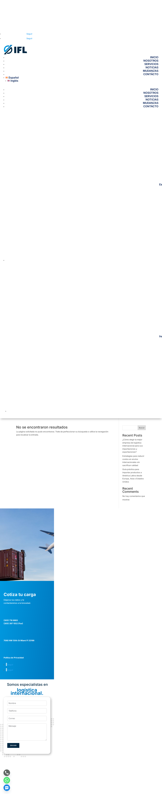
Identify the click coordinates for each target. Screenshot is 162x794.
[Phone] (7, 772)
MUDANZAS (150, 70)
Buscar (141, 428)
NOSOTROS (150, 60)
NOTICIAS (152, 67)
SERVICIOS (151, 64)
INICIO (154, 57)
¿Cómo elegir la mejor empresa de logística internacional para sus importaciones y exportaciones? (132, 445)
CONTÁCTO (150, 74)
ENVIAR (13, 745)
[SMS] (7, 787)
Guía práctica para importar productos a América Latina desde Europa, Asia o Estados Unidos (133, 475)
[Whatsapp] (7, 780)
